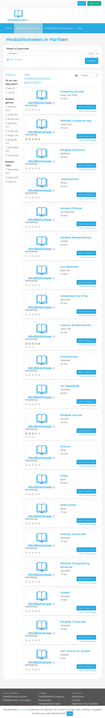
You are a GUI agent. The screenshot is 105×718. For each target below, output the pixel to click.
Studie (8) (11, 114)
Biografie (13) (11, 141)
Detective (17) (11, 125)
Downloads (45, 700)
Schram (65, 446)
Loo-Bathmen (69, 266)
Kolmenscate (69, 356)
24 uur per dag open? (11, 82)
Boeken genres (9, 100)
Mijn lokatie (14, 59)
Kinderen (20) (10, 108)
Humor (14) (11, 135)
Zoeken (91, 60)
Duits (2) (10, 181)
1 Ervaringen (30, 347)
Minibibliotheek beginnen (52, 696)
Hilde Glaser (68, 505)
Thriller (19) (11, 131)
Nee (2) (10, 88)
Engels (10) (11, 177)
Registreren (94, 3)
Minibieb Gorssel (71, 415)
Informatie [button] (12, 38)
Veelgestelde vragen (50, 703)
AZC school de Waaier (75, 651)
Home (8, 28)
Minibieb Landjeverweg (75, 120)
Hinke (64, 475)
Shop (80, 28)
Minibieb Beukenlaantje (75, 237)
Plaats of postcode (18, 48)
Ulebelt (65, 592)
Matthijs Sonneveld (73, 534)
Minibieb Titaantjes (73, 621)
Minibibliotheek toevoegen (59, 28)
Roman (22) (12, 119)
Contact (29, 38)
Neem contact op (86, 107)
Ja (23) (9, 92)
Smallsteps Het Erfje (74, 296)
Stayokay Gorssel (72, 91)
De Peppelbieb (69, 386)
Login (81, 3)
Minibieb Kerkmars (72, 150)
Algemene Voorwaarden (85, 703)
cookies (22, 709)
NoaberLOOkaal (71, 208)
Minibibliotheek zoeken (28, 28)
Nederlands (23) (12, 171)
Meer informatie (87, 111)
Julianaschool (69, 179)
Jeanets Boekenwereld (75, 325)
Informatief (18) (11, 149)
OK (69, 713)
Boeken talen (9, 163)
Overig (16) (11, 155)
